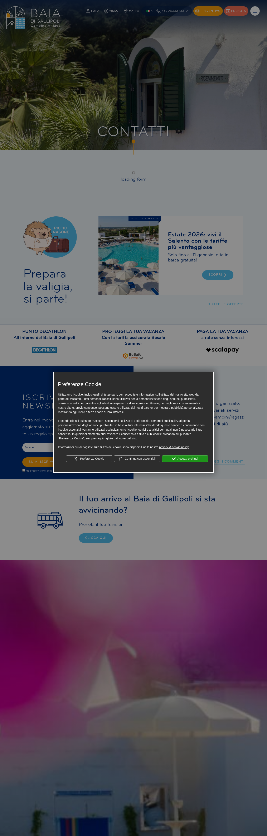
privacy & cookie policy (174, 447)
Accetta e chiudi (185, 459)
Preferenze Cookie (89, 459)
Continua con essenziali (137, 459)
